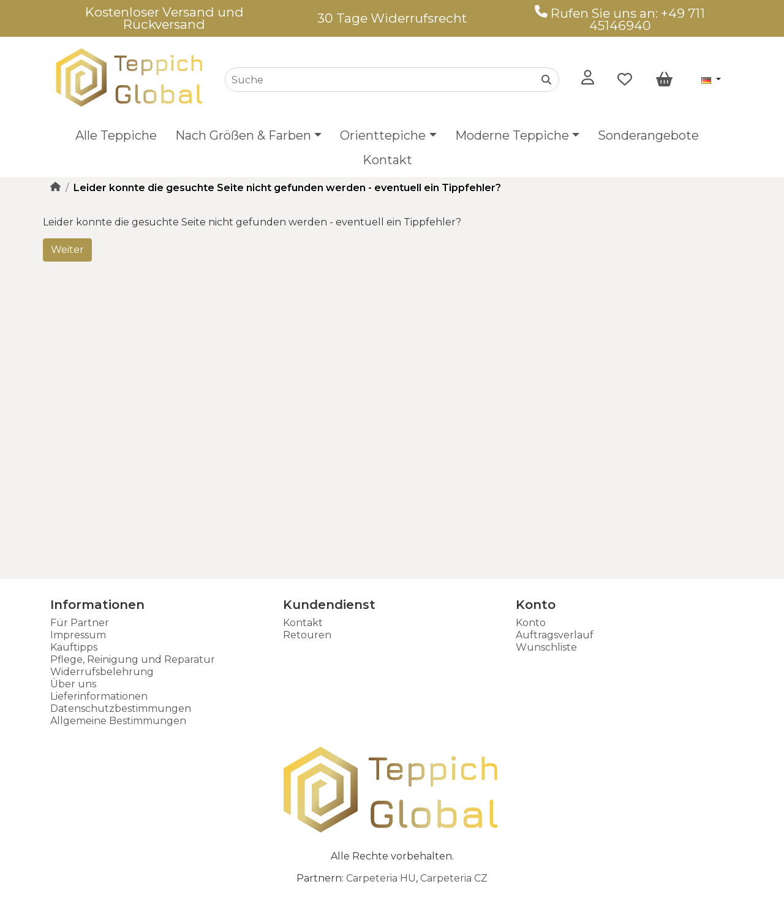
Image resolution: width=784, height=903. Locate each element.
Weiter (67, 249)
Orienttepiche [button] (383, 135)
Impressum (78, 635)
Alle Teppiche (116, 135)
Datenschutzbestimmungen (120, 708)
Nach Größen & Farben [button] (243, 135)
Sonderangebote (648, 135)
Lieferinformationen (99, 696)
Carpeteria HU (381, 878)
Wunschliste (546, 647)
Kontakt (387, 160)
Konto (531, 623)
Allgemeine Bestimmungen (118, 721)
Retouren (307, 635)
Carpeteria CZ (454, 878)
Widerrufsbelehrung (102, 672)
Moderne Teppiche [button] (512, 135)
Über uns (73, 684)
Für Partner (79, 623)
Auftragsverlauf (555, 635)
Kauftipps (73, 647)
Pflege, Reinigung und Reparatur (132, 659)
